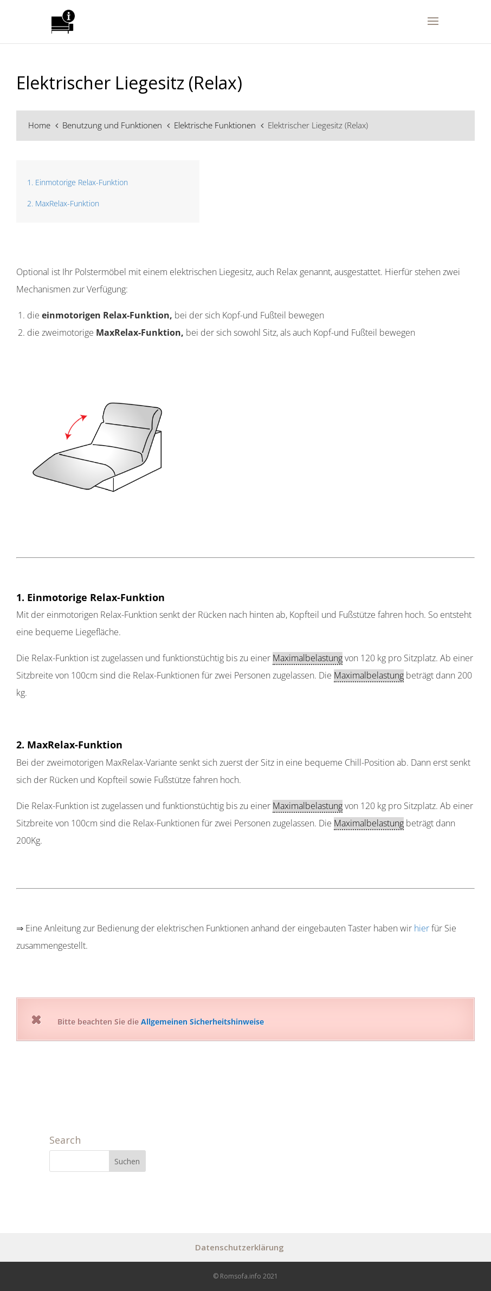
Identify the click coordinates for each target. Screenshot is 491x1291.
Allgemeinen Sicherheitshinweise (202, 1021)
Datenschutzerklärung (239, 1247)
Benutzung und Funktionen (113, 125)
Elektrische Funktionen (216, 125)
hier (421, 928)
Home (40, 125)
